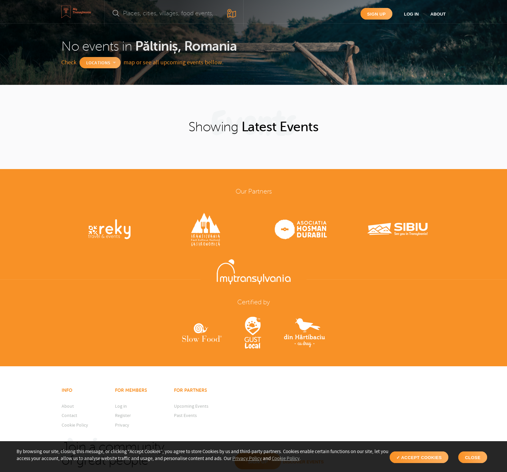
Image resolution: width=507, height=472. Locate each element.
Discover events (416, 422)
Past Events (185, 415)
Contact (69, 415)
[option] (109, 230)
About (438, 14)
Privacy (122, 425)
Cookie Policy (75, 425)
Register (123, 415)
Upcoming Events (191, 406)
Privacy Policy (247, 458)
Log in (411, 14)
